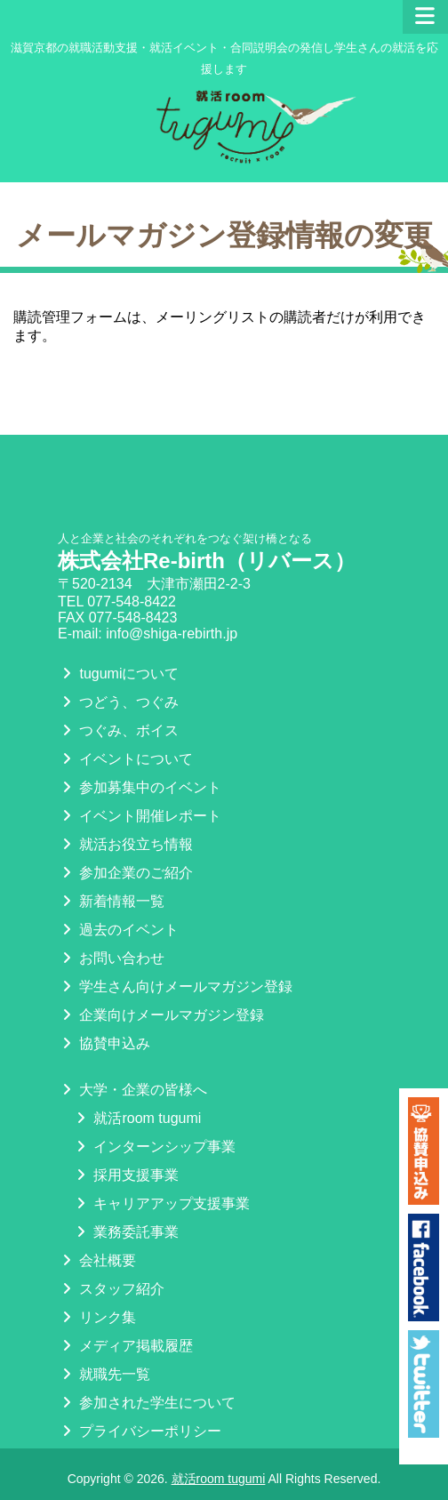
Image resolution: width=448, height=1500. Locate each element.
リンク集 (97, 1317)
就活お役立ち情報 (125, 844)
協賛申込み (104, 1043)
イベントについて (125, 758)
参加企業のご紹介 (125, 872)
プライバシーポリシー (139, 1431)
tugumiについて (118, 673)
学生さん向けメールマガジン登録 (175, 986)
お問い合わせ (111, 958)
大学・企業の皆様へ (132, 1089)
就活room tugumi (136, 1118)
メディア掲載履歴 (125, 1345)
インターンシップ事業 (154, 1146)
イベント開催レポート (139, 815)
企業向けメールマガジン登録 (161, 1015)
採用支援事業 (125, 1175)
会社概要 (97, 1260)
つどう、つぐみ (118, 702)
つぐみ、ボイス (118, 730)
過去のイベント (118, 929)
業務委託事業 (125, 1231)
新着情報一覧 (111, 901)
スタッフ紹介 (111, 1288)
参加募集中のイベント (139, 787)
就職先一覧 (104, 1374)
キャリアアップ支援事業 (161, 1203)
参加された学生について (147, 1402)
